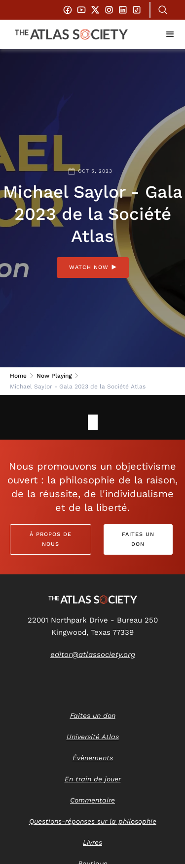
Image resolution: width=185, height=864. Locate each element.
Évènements (93, 758)
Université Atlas (93, 737)
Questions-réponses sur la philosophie (92, 821)
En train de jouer (93, 779)
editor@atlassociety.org (92, 654)
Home (18, 375)
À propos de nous (51, 539)
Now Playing (54, 375)
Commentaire (92, 800)
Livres (92, 842)
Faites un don (138, 539)
